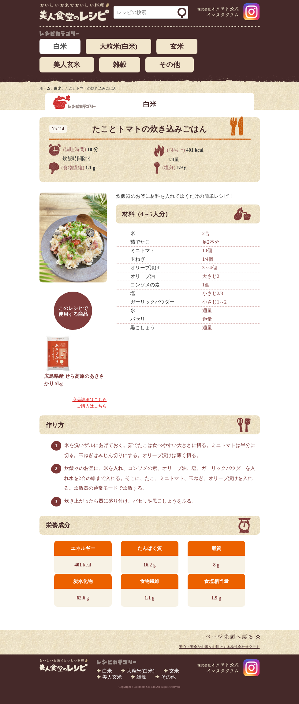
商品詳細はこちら (90, 399)
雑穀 (119, 64)
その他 (169, 64)
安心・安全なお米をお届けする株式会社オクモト (219, 647)
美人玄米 (66, 64)
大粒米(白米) (118, 46)
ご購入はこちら (92, 406)
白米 (60, 46)
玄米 (177, 46)
